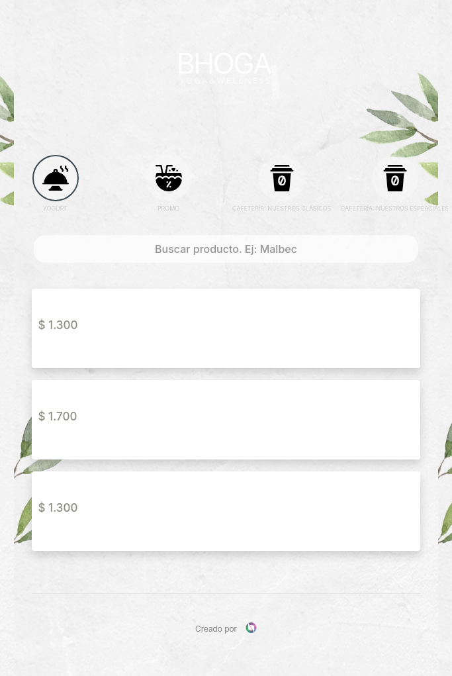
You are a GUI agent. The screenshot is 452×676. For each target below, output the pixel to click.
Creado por (226, 628)
